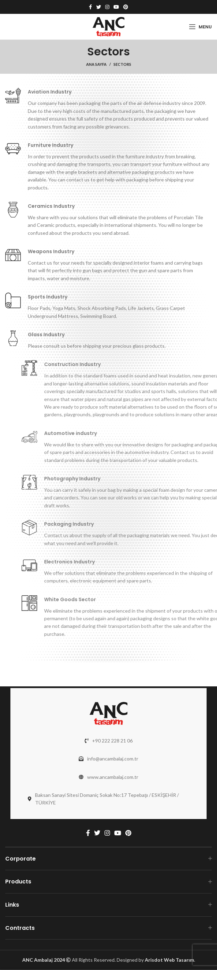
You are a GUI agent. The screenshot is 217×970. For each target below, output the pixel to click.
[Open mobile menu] (200, 27)
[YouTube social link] (116, 6)
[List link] (108, 741)
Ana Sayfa (96, 64)
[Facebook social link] (90, 6)
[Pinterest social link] (125, 6)
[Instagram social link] (107, 6)
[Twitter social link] (98, 6)
